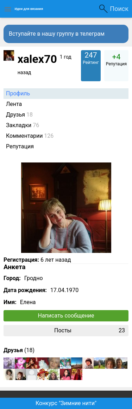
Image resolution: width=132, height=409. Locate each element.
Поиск (119, 8)
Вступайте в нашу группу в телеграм (57, 33)
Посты (89, 330)
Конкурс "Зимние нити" (66, 403)
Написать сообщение (66, 315)
